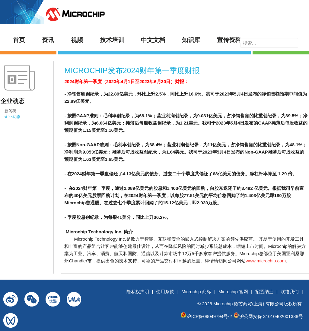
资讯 (48, 40)
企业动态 (12, 116)
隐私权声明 (137, 291)
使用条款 (165, 291)
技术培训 (112, 40)
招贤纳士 (264, 291)
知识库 (191, 40)
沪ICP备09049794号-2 (209, 316)
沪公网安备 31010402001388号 (271, 316)
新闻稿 (10, 111)
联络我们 (290, 291)
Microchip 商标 (196, 291)
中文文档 (153, 40)
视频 (77, 40)
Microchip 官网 (233, 291)
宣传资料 (229, 40)
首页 (19, 40)
